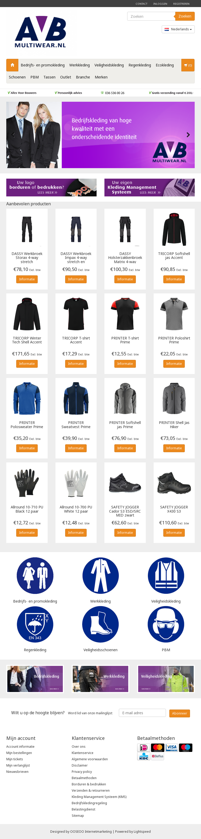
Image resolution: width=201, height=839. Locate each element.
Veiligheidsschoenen (100, 649)
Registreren (181, 3)
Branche (83, 77)
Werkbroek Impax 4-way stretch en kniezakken (75, 257)
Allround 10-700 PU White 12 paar (76, 509)
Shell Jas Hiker (174, 425)
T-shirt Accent (76, 340)
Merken (101, 77)
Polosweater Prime (26, 425)
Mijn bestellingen (19, 753)
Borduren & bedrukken (89, 784)
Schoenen (17, 77)
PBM (34, 77)
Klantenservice (82, 753)
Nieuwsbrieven (17, 771)
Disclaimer (80, 765)
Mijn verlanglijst (18, 765)
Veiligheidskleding (109, 65)
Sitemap (78, 815)
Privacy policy (82, 771)
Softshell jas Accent (174, 256)
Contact (141, 3)
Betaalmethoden (84, 778)
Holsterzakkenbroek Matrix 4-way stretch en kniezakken (125, 257)
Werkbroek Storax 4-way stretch (27, 257)
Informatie (27, 279)
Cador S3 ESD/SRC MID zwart (125, 511)
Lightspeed (142, 831)
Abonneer (179, 713)
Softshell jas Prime (125, 425)
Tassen (49, 77)
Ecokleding (165, 65)
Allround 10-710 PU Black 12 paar (27, 509)
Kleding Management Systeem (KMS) (99, 797)
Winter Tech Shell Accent (27, 340)
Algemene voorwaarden (90, 759)
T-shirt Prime (125, 340)
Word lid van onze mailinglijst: (62, 713)
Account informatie (20, 746)
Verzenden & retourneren (91, 790)
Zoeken (184, 16)
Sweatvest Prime (76, 425)
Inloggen (160, 3)
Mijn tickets (14, 759)
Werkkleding (79, 65)
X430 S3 (174, 509)
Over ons (79, 746)
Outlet (65, 77)
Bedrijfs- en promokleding (43, 65)
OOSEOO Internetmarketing (91, 831)
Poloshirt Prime (174, 340)
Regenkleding (140, 65)
